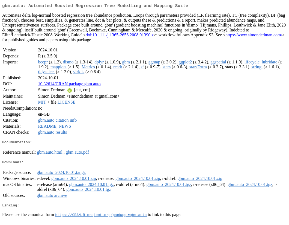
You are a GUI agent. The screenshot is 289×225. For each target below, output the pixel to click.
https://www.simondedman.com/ (253, 36)
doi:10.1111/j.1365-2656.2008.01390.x (120, 36)
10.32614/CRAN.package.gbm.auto (69, 85)
